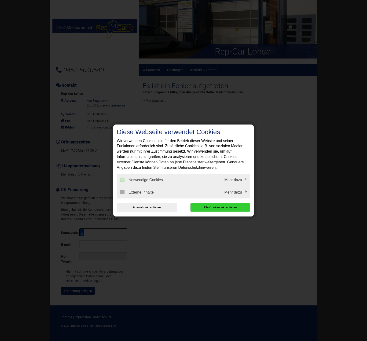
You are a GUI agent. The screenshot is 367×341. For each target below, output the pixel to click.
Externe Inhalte (137, 192)
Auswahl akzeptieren (147, 207)
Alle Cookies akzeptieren (220, 207)
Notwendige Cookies (141, 180)
